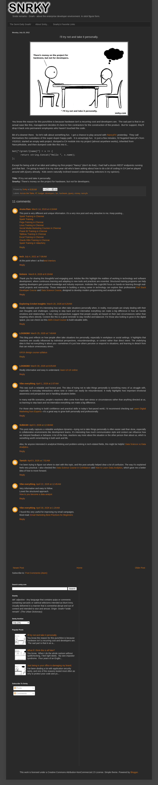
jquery (70, 192)
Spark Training (26, 218)
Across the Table (27, 192)
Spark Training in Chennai (31, 215)
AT (36, 192)
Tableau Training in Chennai (32, 233)
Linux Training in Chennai (31, 224)
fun (57, 192)
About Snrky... (42, 24)
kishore (23, 273)
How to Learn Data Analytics (108, 467)
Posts (18, 687)
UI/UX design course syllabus (33, 351)
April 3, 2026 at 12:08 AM (41, 424)
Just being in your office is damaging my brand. (49, 664)
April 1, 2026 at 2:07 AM (47, 382)
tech (21, 255)
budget (41, 192)
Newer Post (18, 567)
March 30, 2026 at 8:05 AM (43, 365)
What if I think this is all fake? (41, 649)
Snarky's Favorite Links (64, 24)
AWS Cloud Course (57, 319)
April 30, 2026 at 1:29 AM (48, 507)
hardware (63, 192)
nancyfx (84, 192)
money (77, 192)
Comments (20, 692)
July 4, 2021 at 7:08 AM (36, 255)
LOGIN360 (24, 332)
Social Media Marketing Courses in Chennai (40, 227)
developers (50, 192)
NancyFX (112, 135)
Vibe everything (27, 382)
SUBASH (23, 424)
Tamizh (23, 459)
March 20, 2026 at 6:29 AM (59, 303)
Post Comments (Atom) (36, 572)
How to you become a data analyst (35, 493)
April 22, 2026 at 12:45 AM (48, 483)
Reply (22, 246)
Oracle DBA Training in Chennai (34, 239)
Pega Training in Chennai (31, 221)
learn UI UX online (69, 369)
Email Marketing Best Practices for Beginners (51, 514)
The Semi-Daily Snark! (20, 24)
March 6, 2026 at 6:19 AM (41, 273)
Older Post (140, 567)
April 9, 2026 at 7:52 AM (38, 459)
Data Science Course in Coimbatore (73, 467)
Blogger (134, 771)
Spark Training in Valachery (32, 242)
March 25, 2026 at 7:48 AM (43, 332)
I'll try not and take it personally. (42, 634)
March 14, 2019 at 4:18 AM (44, 208)
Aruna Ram (25, 208)
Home (79, 567)
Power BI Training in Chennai (33, 230)
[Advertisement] (105, 602)
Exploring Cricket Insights (32, 303)
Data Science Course (51, 289)
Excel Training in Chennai (31, 236)
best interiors (49, 260)
